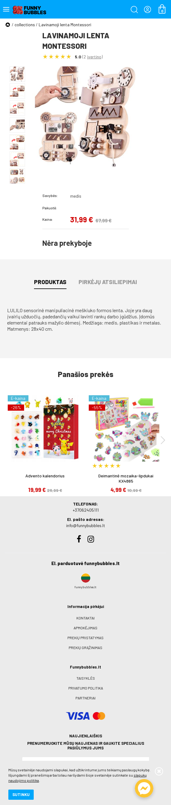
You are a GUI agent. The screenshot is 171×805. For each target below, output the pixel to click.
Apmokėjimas (85, 628)
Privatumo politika (85, 688)
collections (25, 24)
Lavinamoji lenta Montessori (65, 24)
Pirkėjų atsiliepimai (108, 282)
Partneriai (85, 698)
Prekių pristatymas (85, 637)
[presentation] (162, 440)
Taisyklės (85, 678)
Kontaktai (85, 618)
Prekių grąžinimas (85, 647)
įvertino (94, 56)
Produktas (50, 282)
